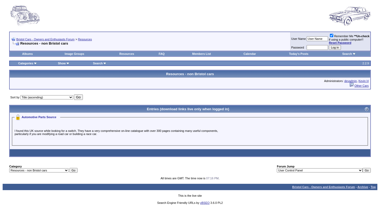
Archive (363, 187)
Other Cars (361, 85)
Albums (27, 53)
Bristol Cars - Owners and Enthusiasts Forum (45, 39)
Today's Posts (298, 53)
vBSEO (205, 202)
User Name (298, 38)
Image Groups (74, 53)
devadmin (350, 81)
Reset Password (340, 42)
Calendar (250, 53)
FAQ (162, 53)
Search (347, 53)
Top (373, 187)
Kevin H (363, 81)
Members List (201, 53)
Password (297, 47)
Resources (85, 39)
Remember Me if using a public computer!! (349, 39)
